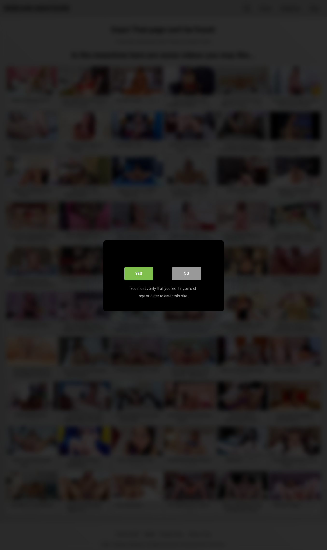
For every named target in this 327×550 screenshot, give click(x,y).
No (186, 272)
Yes (138, 272)
